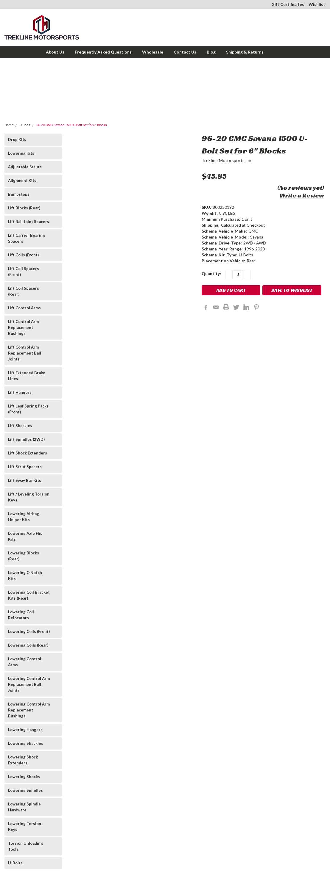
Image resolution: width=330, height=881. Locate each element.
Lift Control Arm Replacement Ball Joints (24, 353)
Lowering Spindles (25, 790)
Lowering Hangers (25, 729)
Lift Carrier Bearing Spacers (26, 238)
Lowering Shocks (24, 776)
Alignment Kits (22, 180)
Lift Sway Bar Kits (24, 480)
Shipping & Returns (245, 51)
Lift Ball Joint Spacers (28, 221)
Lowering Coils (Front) (29, 631)
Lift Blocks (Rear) (24, 208)
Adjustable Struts (25, 166)
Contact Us (185, 51)
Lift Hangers (20, 392)
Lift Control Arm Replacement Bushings (23, 327)
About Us (55, 51)
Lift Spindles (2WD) (26, 439)
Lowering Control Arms (24, 661)
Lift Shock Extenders (27, 453)
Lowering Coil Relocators (21, 614)
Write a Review (302, 195)
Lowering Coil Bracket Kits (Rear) (29, 595)
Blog (211, 51)
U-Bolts (25, 125)
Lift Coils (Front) (23, 255)
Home (8, 125)
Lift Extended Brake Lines (26, 375)
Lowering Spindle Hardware (24, 807)
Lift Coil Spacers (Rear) (23, 291)
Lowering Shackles (25, 743)
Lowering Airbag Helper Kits (23, 516)
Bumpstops (18, 194)
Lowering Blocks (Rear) (23, 556)
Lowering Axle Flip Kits (25, 536)
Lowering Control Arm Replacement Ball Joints (29, 684)
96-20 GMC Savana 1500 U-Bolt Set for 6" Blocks (71, 125)
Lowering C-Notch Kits (25, 575)
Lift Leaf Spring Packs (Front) (28, 409)
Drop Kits (17, 139)
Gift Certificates (287, 4)
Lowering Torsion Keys (24, 826)
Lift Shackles (20, 425)
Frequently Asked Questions (103, 51)
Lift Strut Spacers (25, 466)
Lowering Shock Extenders (23, 760)
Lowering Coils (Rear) (28, 645)
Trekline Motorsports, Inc (227, 160)
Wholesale (152, 51)
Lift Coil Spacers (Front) (23, 271)
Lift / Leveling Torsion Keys (28, 497)
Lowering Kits (21, 153)
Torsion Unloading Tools (25, 846)
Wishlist (317, 4)
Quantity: (211, 273)
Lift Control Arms (24, 307)
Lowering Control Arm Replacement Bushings (29, 710)
